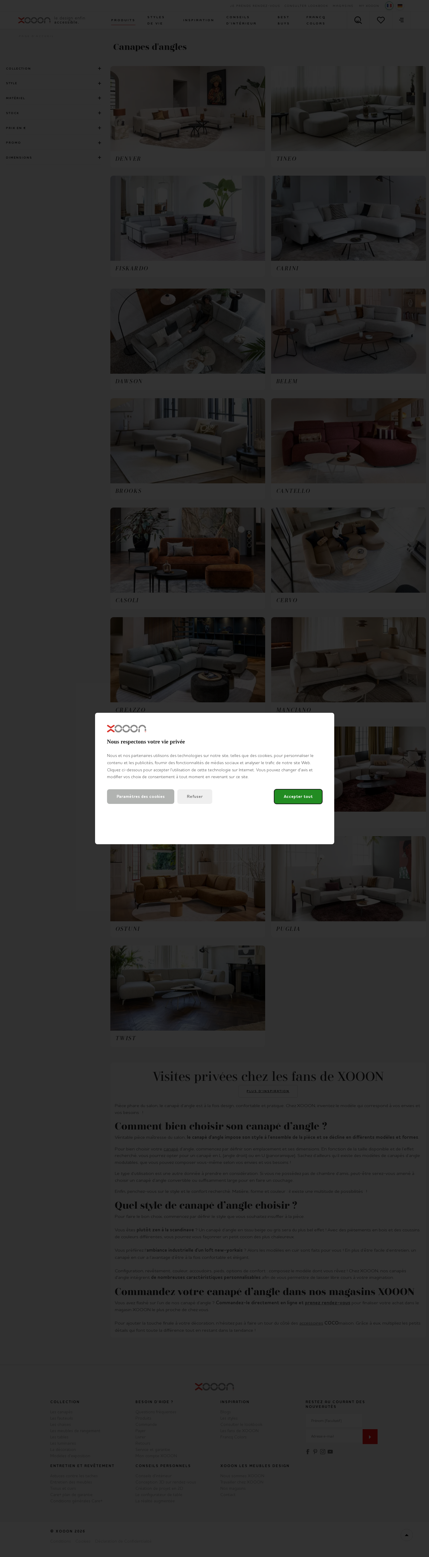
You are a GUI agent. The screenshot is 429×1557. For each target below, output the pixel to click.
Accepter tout (298, 796)
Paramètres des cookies (141, 796)
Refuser (195, 796)
